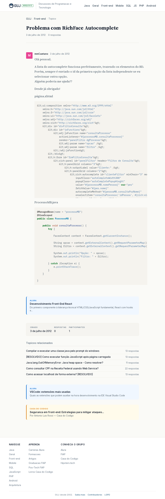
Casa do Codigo (69, 458)
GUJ (28, 18)
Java (87, 5)
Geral (95, 5)
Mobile (120, 5)
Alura (63, 450)
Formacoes (34, 454)
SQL (128, 5)
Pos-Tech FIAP (36, 467)
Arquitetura (15, 485)
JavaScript (14, 471)
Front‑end (107, 5)
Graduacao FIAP (37, 463)
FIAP (63, 454)
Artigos (32, 458)
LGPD (107, 495)
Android (151, 5)
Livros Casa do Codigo (41, 471)
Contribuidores (95, 495)
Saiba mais (80, 495)
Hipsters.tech (68, 463)
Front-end (40, 18)
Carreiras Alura (36, 450)
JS (135, 5)
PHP (141, 5)
